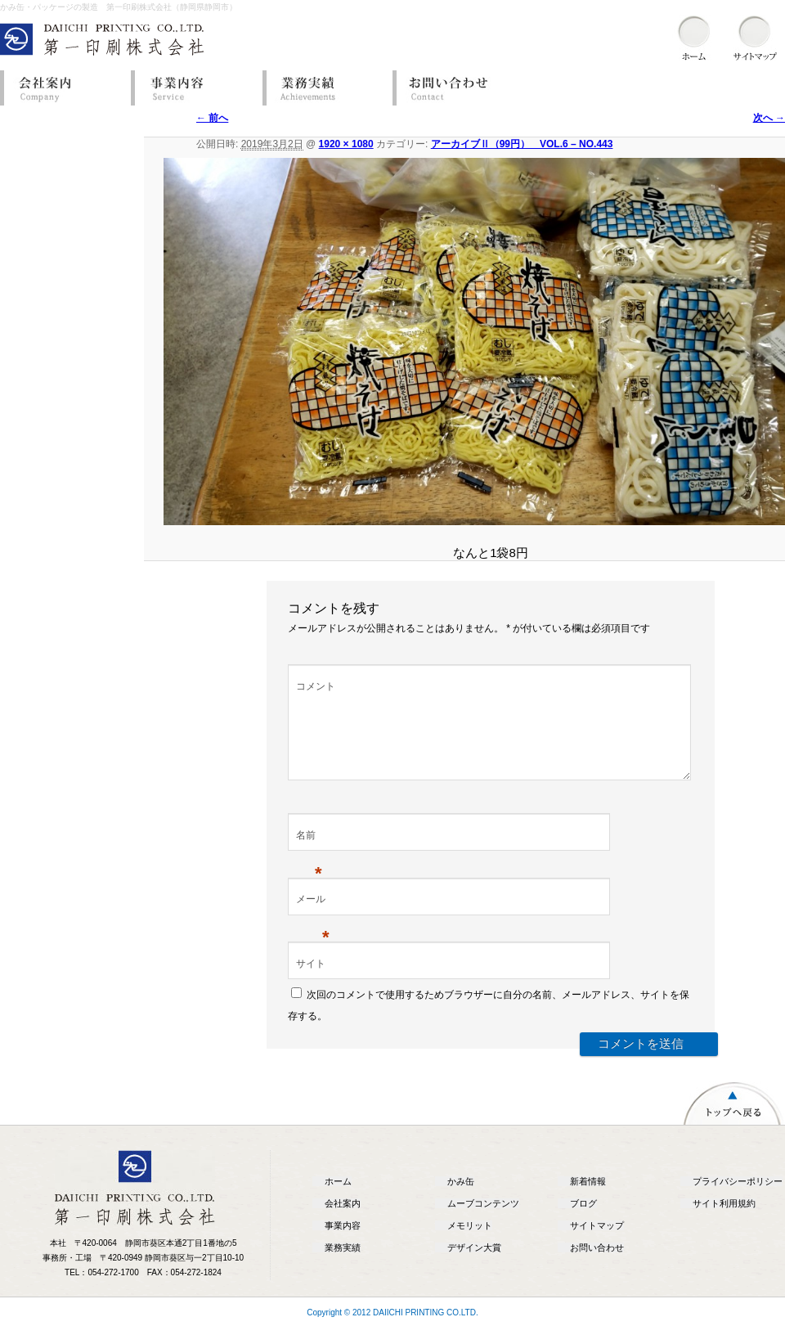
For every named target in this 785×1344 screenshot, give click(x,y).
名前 (309, 856)
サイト (310, 983)
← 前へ (212, 118)
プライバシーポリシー (738, 1201)
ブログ (583, 1223)
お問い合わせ (453, 88)
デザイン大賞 (474, 1267)
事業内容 (192, 88)
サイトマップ (597, 1245)
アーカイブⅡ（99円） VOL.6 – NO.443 (522, 144)
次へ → (769, 118)
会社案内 (61, 88)
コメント (315, 686)
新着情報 (588, 1201)
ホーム (338, 1201)
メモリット (469, 1245)
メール (313, 920)
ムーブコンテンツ (483, 1223)
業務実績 (323, 88)
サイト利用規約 (724, 1223)
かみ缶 (460, 1201)
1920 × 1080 (346, 144)
